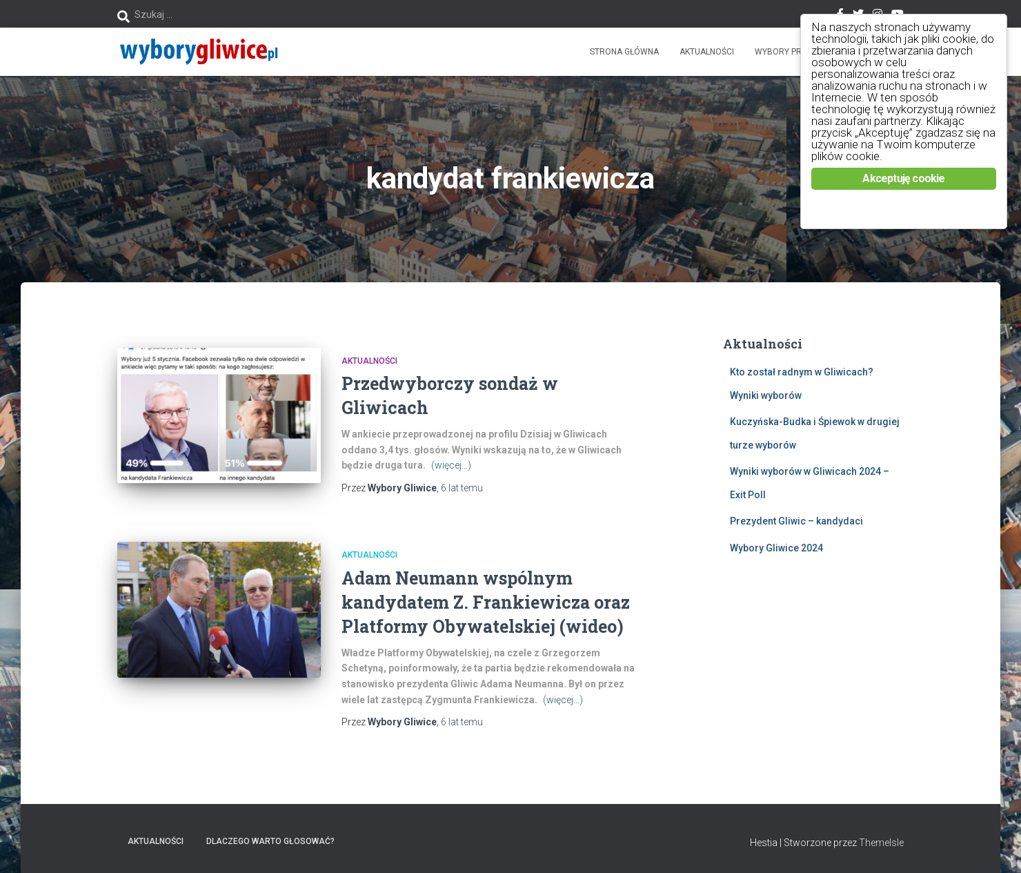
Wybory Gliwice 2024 (776, 547)
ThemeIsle (881, 842)
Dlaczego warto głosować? (270, 841)
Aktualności (707, 52)
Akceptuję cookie (903, 178)
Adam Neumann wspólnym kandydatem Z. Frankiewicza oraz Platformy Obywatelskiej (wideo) (485, 602)
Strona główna (624, 52)
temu (462, 487)
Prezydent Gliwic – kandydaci (796, 521)
